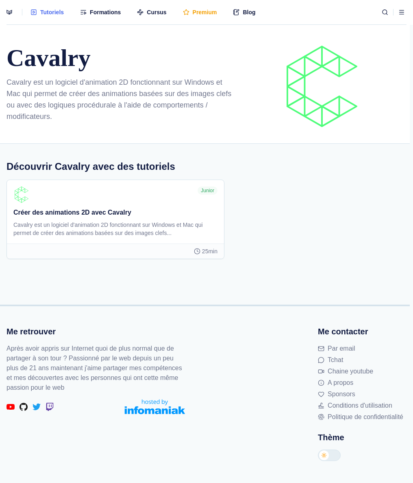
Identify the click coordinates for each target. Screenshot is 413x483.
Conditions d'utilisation (355, 405)
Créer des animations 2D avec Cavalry (72, 212)
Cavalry (19, 82)
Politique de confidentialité (360, 416)
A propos (335, 382)
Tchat (330, 359)
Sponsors (336, 394)
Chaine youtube (345, 371)
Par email (336, 348)
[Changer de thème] (329, 455)
